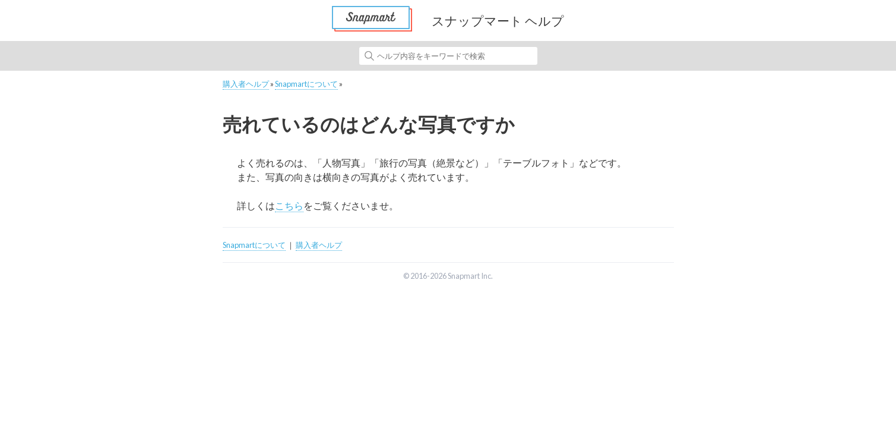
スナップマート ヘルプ (498, 20)
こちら (289, 205)
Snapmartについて (306, 84)
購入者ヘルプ (246, 84)
